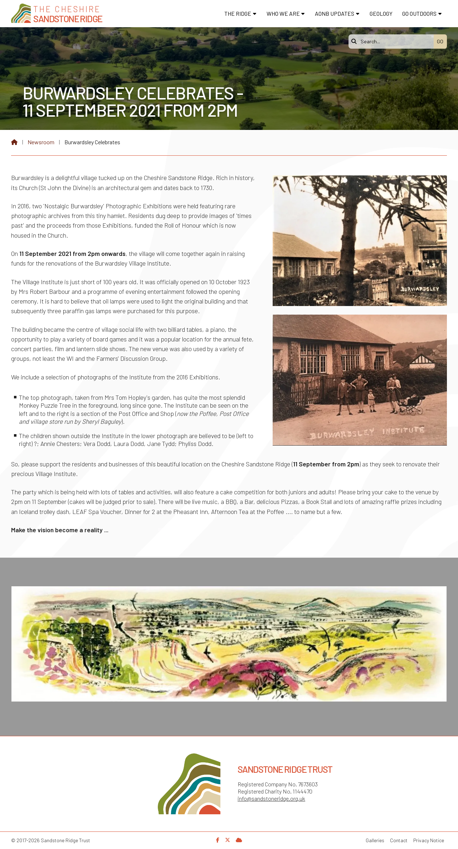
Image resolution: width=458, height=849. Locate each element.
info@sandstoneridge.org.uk (271, 798)
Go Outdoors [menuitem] (419, 13)
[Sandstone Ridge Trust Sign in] (239, 840)
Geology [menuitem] (381, 13)
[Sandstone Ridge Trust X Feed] (227, 840)
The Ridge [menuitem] (237, 13)
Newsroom (41, 142)
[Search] (393, 41)
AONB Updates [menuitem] (334, 13)
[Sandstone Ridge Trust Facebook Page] (217, 840)
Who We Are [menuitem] (283, 13)
